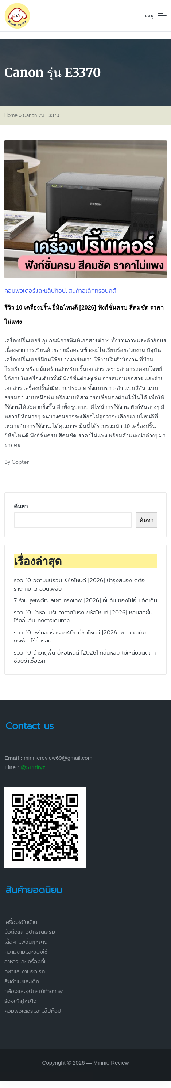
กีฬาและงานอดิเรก (24, 971)
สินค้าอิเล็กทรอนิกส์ (92, 291)
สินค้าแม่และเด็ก (21, 981)
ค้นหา (21, 506)
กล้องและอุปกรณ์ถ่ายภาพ (33, 991)
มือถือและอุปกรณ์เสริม (29, 932)
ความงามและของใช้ (26, 952)
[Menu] (156, 16)
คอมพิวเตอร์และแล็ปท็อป (35, 291)
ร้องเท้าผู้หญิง (20, 1001)
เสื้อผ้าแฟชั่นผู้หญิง (25, 942)
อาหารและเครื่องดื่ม (25, 962)
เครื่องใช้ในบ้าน (20, 922)
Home (11, 115)
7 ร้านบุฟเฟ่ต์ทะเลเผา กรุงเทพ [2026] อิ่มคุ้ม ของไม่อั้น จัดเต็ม (85, 600)
